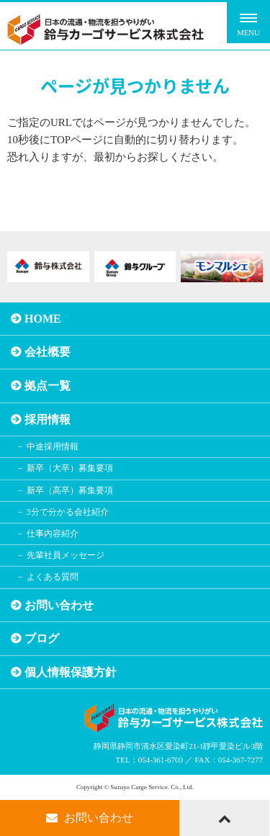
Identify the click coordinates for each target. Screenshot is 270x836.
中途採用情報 (52, 446)
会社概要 (47, 352)
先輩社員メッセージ (65, 555)
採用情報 (47, 419)
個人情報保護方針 (70, 672)
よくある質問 (52, 577)
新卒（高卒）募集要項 (70, 490)
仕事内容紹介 (52, 534)
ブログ (41, 638)
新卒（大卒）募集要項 (70, 468)
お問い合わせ (59, 605)
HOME (42, 319)
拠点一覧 (47, 385)
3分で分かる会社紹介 (68, 512)
